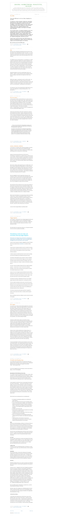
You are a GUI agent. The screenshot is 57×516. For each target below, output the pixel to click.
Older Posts (31, 510)
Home (22, 510)
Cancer (14, 92)
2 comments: (24, 141)
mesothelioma (18, 92)
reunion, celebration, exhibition (16, 146)
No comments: (24, 91)
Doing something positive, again (29, 5)
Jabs (11, 50)
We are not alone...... (14, 97)
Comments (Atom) (17, 512)
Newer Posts (12, 510)
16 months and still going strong (16, 360)
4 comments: (24, 44)
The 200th (12, 15)
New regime (12, 304)
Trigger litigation (13, 217)
